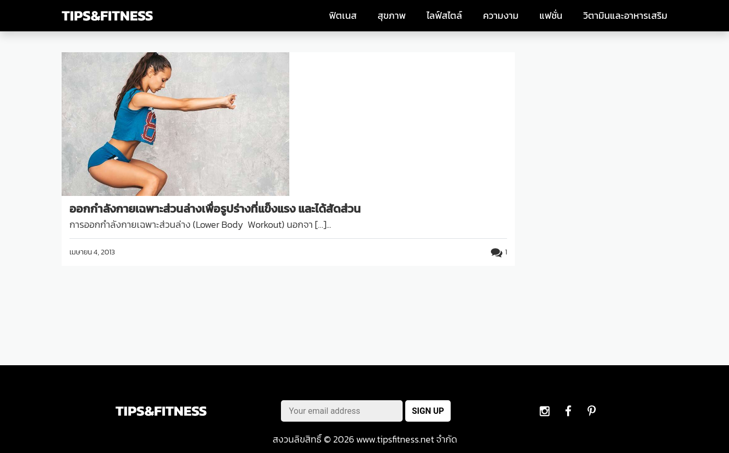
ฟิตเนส (343, 15)
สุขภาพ (392, 15)
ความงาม (501, 15)
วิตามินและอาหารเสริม (625, 15)
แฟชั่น (550, 15)
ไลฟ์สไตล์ (444, 15)
